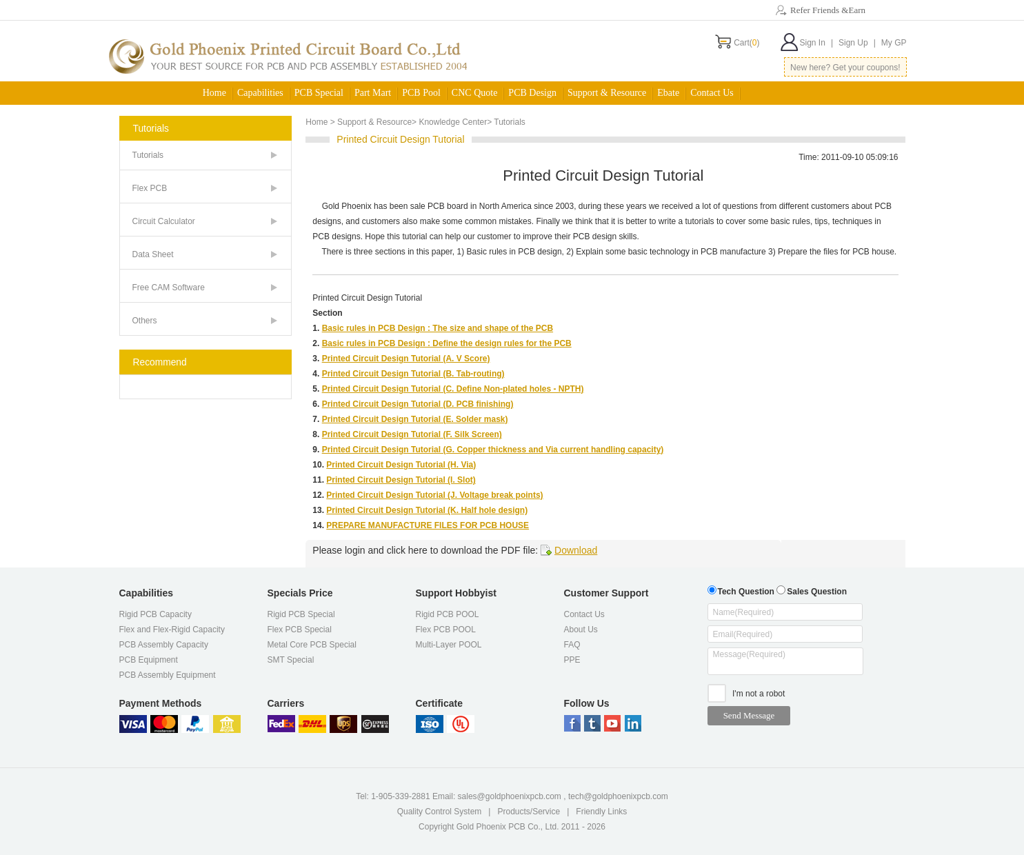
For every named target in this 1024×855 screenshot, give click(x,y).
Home (214, 93)
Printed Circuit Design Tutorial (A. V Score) (406, 358)
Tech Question (740, 589)
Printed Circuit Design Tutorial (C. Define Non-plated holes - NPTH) (453, 389)
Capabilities (260, 93)
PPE (572, 660)
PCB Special (318, 93)
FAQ (572, 645)
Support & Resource (607, 93)
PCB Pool (421, 93)
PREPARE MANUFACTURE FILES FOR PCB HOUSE (427, 525)
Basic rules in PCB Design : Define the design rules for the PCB (447, 343)
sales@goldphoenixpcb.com (509, 796)
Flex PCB (150, 188)
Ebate (668, 93)
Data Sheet (153, 254)
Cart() (746, 43)
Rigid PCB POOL (447, 614)
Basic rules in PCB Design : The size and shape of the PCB (437, 328)
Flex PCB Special (300, 629)
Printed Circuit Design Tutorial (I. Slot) (400, 480)
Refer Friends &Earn (827, 10)
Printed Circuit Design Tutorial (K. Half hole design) (427, 510)
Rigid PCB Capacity (155, 614)
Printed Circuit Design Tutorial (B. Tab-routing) (413, 374)
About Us (581, 629)
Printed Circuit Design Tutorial (367, 298)
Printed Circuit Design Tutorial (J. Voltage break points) (434, 495)
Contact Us (712, 93)
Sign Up (857, 43)
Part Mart (372, 93)
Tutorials (148, 155)
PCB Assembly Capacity (163, 645)
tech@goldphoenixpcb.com (618, 796)
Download (575, 550)
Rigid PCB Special (301, 614)
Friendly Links (601, 811)
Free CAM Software (168, 287)
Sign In (816, 43)
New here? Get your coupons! (845, 67)
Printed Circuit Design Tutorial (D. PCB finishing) (418, 404)
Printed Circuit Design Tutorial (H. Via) (401, 465)
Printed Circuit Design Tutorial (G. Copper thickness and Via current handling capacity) (493, 449)
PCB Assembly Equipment (167, 675)
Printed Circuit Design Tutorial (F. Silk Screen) (412, 434)
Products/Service (528, 811)
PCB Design (532, 93)
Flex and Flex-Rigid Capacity (172, 629)
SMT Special (291, 660)
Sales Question (811, 589)
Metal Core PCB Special (312, 645)
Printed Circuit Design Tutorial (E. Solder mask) (415, 419)
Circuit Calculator (163, 221)
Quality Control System (439, 811)
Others (144, 320)
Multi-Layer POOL (449, 645)
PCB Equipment (148, 660)
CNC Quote (475, 93)
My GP (894, 43)
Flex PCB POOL (446, 629)
